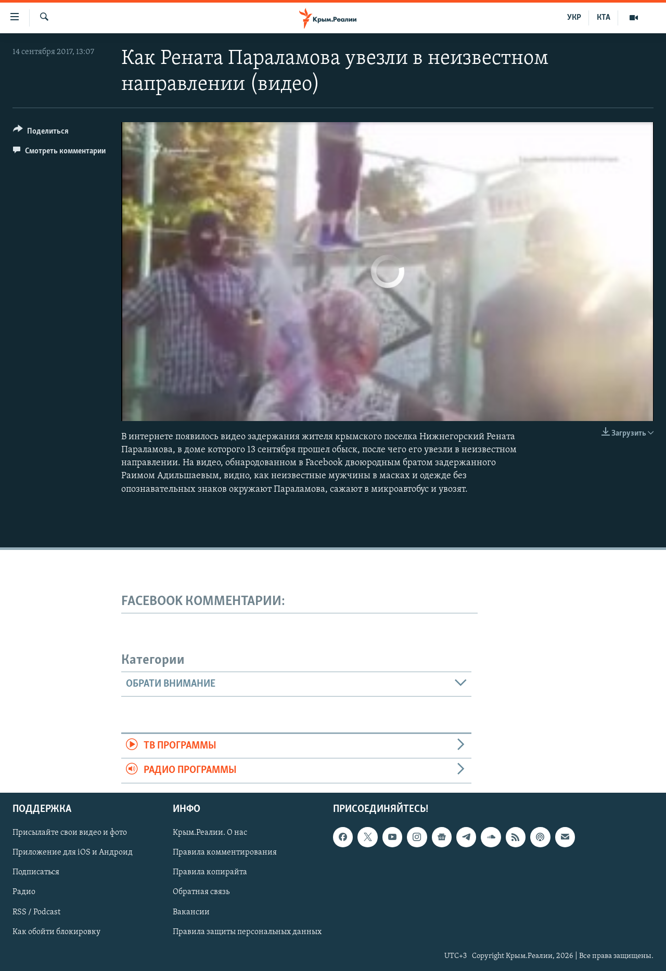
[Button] (41, 132)
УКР (574, 18)
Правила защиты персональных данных (247, 931)
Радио (23, 892)
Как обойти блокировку (56, 931)
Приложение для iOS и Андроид (72, 852)
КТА (603, 18)
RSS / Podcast (36, 912)
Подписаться (35, 872)
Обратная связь (201, 892)
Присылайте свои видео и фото (69, 833)
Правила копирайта (210, 872)
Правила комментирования (225, 852)
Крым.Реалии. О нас (210, 833)
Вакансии (191, 912)
